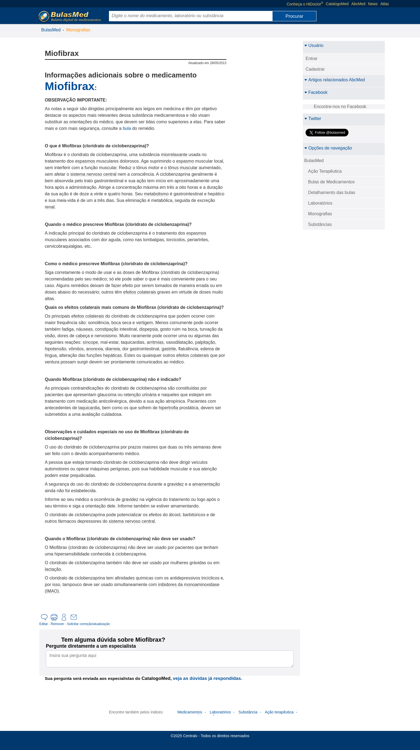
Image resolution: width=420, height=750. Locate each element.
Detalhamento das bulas (331, 192)
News (373, 4)
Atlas (384, 4)
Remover (57, 624)
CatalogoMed (337, 4)
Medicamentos (189, 712)
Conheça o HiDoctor (305, 3)
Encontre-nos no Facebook (340, 106)
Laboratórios (320, 203)
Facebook (315, 92)
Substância (247, 712)
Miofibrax (69, 86)
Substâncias (320, 224)
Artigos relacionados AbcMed (334, 79)
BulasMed (51, 30)
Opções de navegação (328, 148)
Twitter (312, 118)
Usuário (313, 45)
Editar (43, 624)
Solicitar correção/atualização (88, 624)
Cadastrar (315, 69)
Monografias (78, 30)
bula (127, 128)
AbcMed (358, 4)
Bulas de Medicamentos (331, 182)
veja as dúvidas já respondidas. (207, 678)
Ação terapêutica (279, 712)
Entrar (312, 58)
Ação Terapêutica (325, 171)
